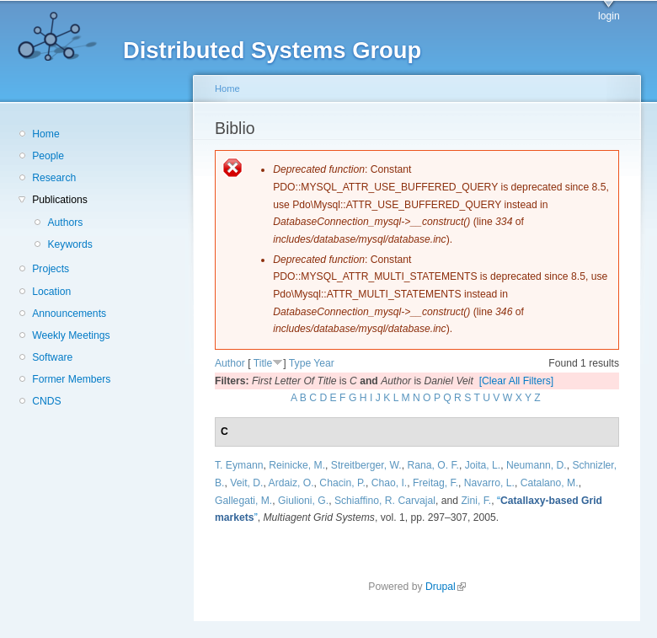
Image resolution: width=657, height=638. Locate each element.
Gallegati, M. (243, 501)
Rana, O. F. (432, 465)
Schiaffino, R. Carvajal (384, 501)
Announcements (69, 313)
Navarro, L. (489, 483)
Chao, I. (389, 483)
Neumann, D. (536, 465)
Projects (50, 269)
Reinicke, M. (297, 465)
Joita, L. (483, 465)
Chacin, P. (342, 483)
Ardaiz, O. (291, 483)
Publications (60, 200)
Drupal (445, 586)
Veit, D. (246, 483)
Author (230, 363)
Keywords (69, 244)
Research (54, 178)
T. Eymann (239, 465)
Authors (65, 222)
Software (52, 357)
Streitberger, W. (366, 465)
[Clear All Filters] (516, 381)
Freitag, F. (435, 483)
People (48, 156)
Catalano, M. (550, 483)
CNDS (46, 401)
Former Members (71, 379)
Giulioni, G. (303, 501)
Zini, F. (476, 501)
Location (51, 292)
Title (263, 363)
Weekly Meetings (71, 335)
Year (323, 363)
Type (300, 363)
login (609, 16)
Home (45, 134)
